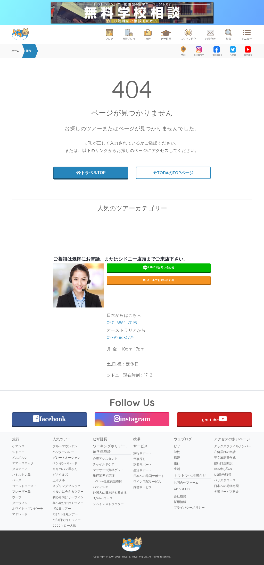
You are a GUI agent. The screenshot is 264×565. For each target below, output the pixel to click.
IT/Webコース (103, 498)
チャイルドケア (103, 464)
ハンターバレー (63, 452)
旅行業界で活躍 (103, 475)
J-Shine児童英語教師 (107, 481)
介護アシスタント (105, 458)
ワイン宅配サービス (147, 481)
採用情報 (180, 502)
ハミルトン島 (21, 474)
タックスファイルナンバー (232, 446)
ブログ (109, 34)
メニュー (247, 34)
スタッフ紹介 (188, 34)
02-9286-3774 (120, 337)
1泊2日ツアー (62, 508)
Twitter (232, 51)
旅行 (148, 34)
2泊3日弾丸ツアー (65, 514)
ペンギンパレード (224, 223)
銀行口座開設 (223, 463)
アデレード (20, 514)
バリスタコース (225, 480)
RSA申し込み (223, 469)
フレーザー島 (21, 491)
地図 (183, 51)
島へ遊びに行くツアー (68, 503)
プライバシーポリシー (189, 507)
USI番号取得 (222, 474)
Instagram (199, 51)
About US (182, 489)
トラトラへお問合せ (190, 475)
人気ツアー (62, 439)
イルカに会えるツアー (68, 491)
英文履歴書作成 (225, 457)
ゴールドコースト (24, 486)
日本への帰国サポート (148, 476)
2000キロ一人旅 (64, 525)
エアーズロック (23, 463)
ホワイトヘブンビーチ (27, 508)
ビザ (177, 446)
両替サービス (142, 487)
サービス (140, 446)
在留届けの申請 (225, 452)
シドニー (18, 452)
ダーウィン (20, 503)
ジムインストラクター (108, 504)
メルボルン (20, 457)
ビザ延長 (166, 34)
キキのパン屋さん (65, 469)
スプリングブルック (66, 486)
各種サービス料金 (226, 491)
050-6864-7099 (122, 322)
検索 (228, 34)
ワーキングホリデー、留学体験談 (111, 449)
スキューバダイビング (39, 223)
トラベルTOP (91, 172)
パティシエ (100, 487)
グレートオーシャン (66, 457)
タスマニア (20, 469)
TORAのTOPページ (173, 172)
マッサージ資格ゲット (108, 470)
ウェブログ (183, 439)
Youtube (248, 51)
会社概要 (180, 496)
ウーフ (16, 497)
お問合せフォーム (186, 482)
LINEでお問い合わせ (159, 268)
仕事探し (139, 459)
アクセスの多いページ (232, 439)
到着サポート (142, 464)
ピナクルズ (60, 474)
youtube (214, 418)
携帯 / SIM (128, 34)
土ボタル (59, 480)
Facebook (217, 51)
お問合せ (210, 34)
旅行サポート (142, 453)
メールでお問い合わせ (159, 280)
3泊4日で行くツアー (67, 520)
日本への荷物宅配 (226, 486)
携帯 (137, 439)
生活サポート (142, 470)
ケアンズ (18, 446)
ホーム (15, 51)
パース (16, 480)
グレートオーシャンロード (101, 223)
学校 (177, 452)
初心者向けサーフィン (68, 497)
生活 (177, 469)
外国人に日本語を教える (110, 492)
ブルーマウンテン (163, 223)
